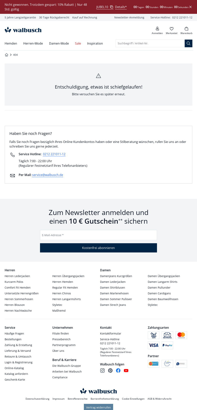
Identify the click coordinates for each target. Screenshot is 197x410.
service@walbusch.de (47, 175)
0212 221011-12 (54, 154)
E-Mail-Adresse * (53, 235)
